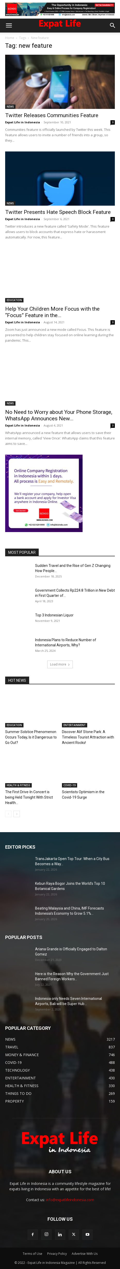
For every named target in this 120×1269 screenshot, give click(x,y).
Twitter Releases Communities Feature (51, 115)
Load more (60, 664)
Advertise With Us (85, 1253)
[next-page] (16, 814)
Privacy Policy (57, 1253)
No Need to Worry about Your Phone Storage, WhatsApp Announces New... (58, 415)
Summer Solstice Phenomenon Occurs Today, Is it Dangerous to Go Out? (31, 737)
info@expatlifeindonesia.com (70, 1199)
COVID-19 (69, 785)
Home (9, 38)
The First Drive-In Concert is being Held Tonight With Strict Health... (29, 797)
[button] (9, 26)
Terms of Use (32, 1253)
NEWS (10, 106)
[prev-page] (8, 814)
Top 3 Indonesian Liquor (54, 615)
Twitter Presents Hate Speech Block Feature (58, 212)
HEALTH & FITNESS (18, 785)
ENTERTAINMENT (74, 725)
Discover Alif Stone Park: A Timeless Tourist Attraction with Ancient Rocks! (88, 737)
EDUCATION (14, 300)
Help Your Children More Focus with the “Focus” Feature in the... (52, 312)
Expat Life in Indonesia (22, 122)
